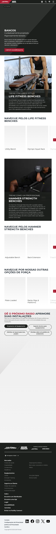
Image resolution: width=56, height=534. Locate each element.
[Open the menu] (53, 1)
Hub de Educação (9, 490)
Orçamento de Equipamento (16, 326)
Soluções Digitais (34, 475)
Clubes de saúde (9, 463)
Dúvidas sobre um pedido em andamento (40, 333)
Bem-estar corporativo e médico (38, 465)
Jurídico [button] (6, 527)
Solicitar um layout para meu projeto (16, 333)
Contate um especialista (14, 50)
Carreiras (7, 508)
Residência (7, 470)
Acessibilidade (9, 505)
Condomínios (8, 467)
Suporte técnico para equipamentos (40, 327)
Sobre (6, 494)
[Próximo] (54, 139)
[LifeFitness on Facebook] (32, 524)
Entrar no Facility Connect (13, 510)
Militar (31, 467)
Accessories (7, 480)
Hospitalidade (8, 465)
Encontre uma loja (10, 499)
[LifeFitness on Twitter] (43, 524)
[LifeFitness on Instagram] (37, 524)
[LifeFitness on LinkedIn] (27, 524)
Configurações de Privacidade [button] (13, 522)
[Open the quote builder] (49, 1)
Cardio (6, 475)
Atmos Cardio (33, 478)
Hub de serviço (8, 488)
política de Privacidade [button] (11, 524)
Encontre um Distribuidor (13, 496)
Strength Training (9, 478)
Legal (6, 502)
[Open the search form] (45, 1)
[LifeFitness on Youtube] (48, 524)
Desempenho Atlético (35, 463)
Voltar (7, 6)
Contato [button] (6, 520)
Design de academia (10, 486)
